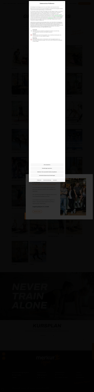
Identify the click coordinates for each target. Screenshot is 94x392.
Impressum (55, 108)
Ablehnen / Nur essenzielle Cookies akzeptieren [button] (47, 100)
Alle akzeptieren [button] (47, 93)
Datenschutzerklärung (47, 108)
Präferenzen (39, 108)
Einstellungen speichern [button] (47, 96)
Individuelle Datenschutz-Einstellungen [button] (47, 103)
